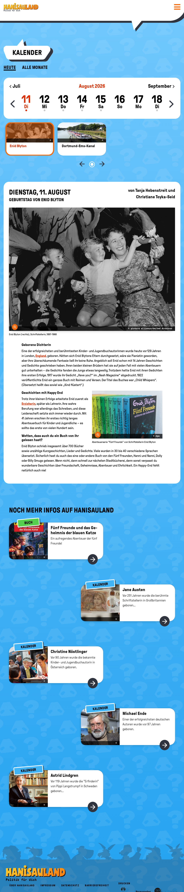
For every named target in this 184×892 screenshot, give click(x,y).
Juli (14, 86)
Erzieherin (28, 392)
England (40, 344)
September (161, 86)
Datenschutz (70, 873)
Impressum (48, 873)
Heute (10, 67)
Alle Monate (35, 67)
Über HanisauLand (21, 873)
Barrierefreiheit (97, 873)
